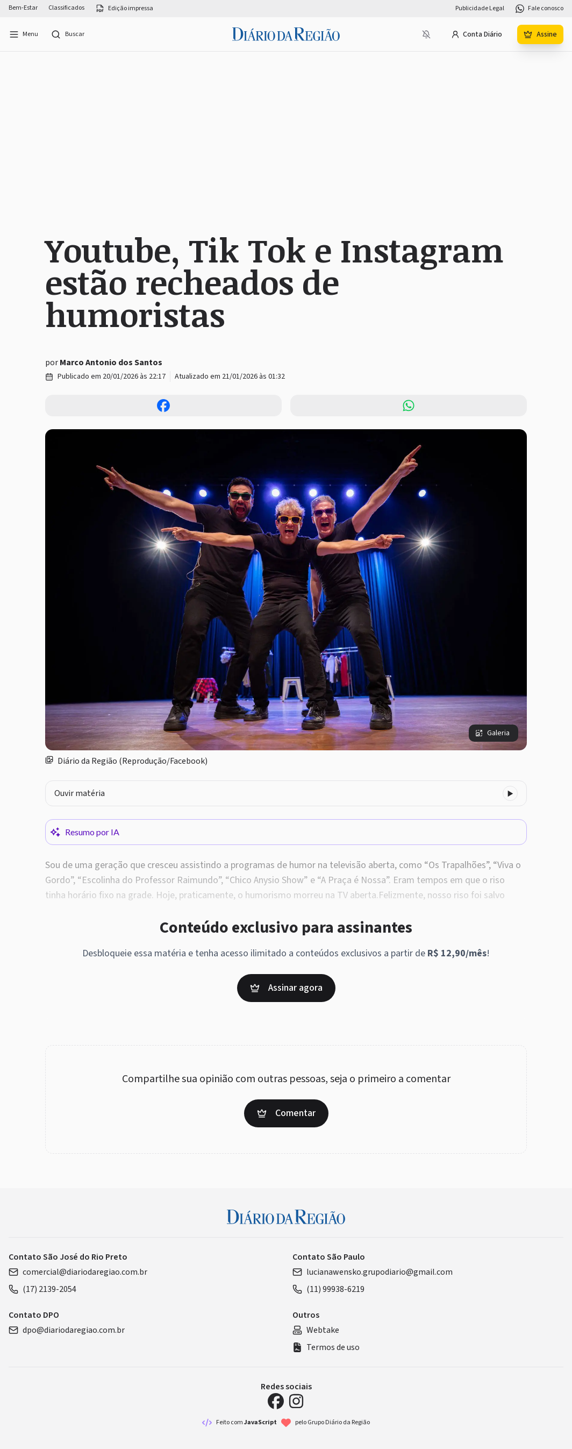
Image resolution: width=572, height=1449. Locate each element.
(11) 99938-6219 (328, 1289)
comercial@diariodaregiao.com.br (78, 1272)
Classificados (66, 8)
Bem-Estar (23, 8)
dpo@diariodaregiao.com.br (67, 1330)
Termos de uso (326, 1347)
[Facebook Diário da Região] (276, 1401)
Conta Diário (476, 34)
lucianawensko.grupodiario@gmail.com (372, 1272)
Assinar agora (286, 988)
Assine (540, 34)
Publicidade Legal (479, 8)
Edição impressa (124, 8)
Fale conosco (539, 8)
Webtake (315, 1330)
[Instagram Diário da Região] (296, 1401)
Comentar (286, 1113)
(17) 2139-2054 (42, 1289)
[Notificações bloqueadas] (426, 34)
